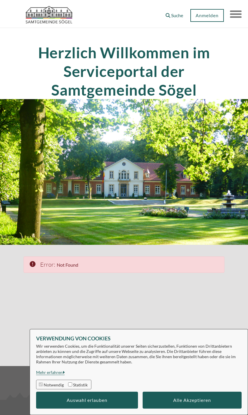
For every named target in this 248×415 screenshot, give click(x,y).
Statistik (80, 384)
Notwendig (54, 384)
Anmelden (207, 15)
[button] (174, 13)
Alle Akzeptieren (192, 400)
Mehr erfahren (49, 372)
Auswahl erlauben (87, 400)
